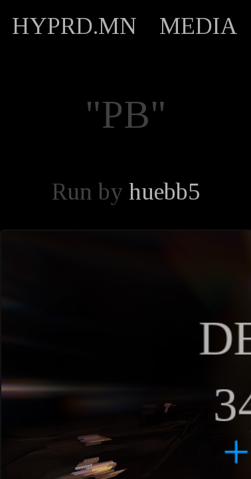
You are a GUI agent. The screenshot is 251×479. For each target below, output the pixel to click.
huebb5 (164, 191)
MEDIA (198, 26)
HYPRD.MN (74, 26)
